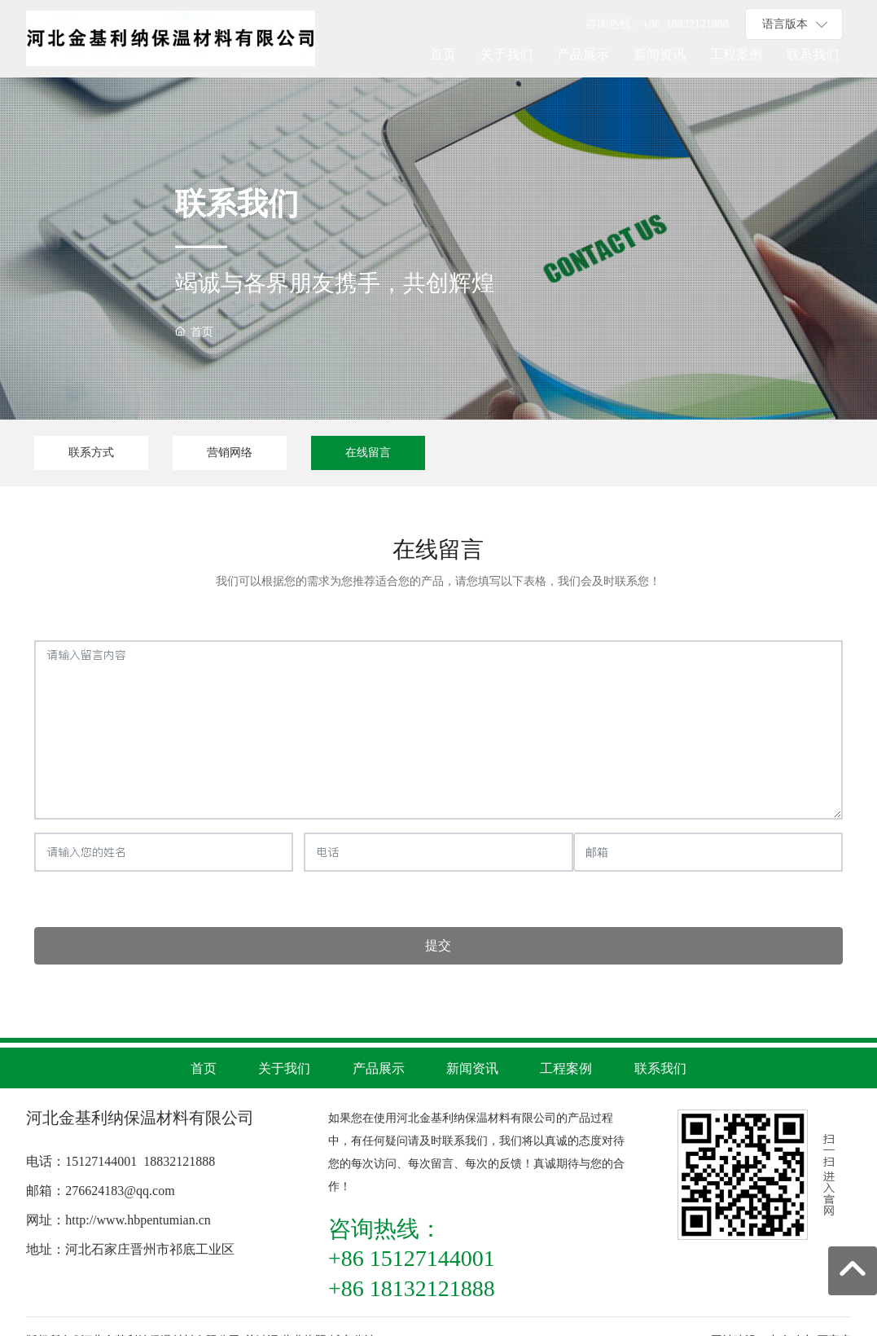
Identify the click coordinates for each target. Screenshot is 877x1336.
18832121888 (179, 1161)
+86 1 (657, 24)
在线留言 (368, 452)
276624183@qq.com (119, 1191)
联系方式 (91, 452)
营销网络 (229, 452)
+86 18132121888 (411, 1288)
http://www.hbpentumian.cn (138, 1220)
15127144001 (101, 1161)
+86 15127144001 (411, 1258)
